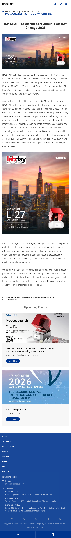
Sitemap (30, 527)
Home (7, 11)
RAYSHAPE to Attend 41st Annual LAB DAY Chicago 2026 (28, 14)
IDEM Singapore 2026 (12, 299)
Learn (4, 466)
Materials (5, 451)
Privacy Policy (39, 527)
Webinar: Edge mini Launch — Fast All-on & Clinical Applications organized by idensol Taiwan (31, 297)
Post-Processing (8, 446)
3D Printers (6, 441)
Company (16, 11)
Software (5, 456)
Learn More (13, 361)
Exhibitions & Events (30, 11)
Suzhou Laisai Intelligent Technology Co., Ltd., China (32, 524)
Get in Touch (6, 471)
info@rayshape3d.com (14, 485)
